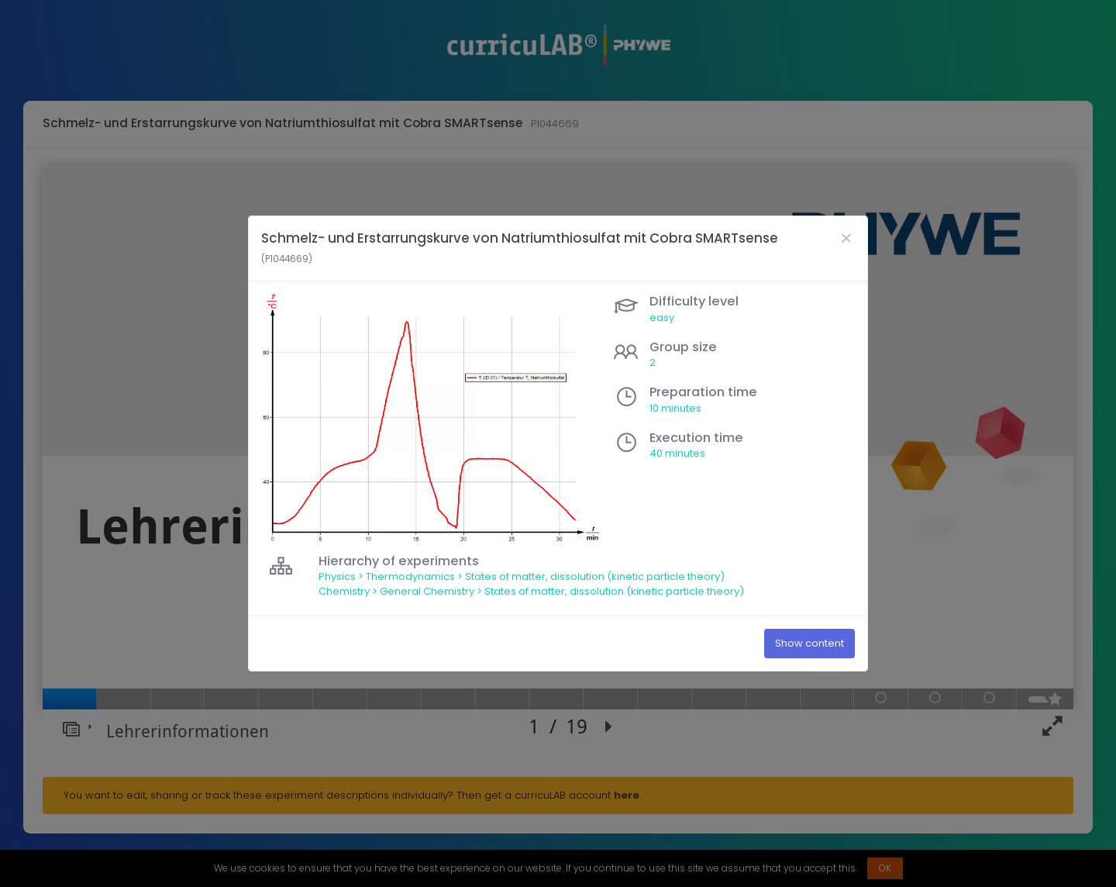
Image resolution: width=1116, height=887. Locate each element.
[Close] (845, 239)
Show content (809, 643)
